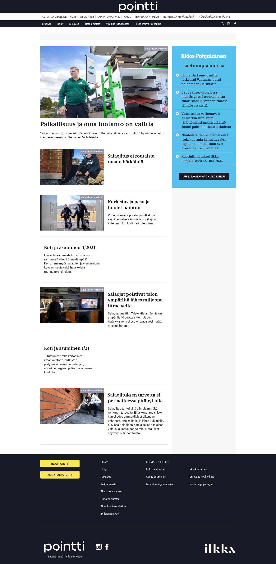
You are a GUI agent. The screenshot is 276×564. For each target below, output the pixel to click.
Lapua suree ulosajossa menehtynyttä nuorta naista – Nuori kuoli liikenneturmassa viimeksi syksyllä (205, 98)
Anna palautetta (60, 475)
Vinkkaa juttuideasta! (118, 23)
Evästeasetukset (110, 513)
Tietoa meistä (92, 23)
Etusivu (46, 23)
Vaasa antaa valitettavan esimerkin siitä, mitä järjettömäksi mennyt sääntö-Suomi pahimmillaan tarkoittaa (206, 120)
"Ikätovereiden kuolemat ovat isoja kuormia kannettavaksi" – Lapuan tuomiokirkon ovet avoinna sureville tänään (206, 141)
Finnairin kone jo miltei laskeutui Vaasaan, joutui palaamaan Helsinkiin (201, 79)
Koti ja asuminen (82, 16)
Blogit (60, 23)
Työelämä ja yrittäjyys (213, 16)
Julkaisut (74, 23)
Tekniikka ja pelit (147, 16)
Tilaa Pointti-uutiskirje (148, 23)
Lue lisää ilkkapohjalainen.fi (203, 176)
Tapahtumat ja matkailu (114, 16)
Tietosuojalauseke (111, 491)
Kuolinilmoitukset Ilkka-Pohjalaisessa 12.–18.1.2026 (202, 158)
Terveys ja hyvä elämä (178, 16)
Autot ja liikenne (54, 16)
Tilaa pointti (60, 463)
